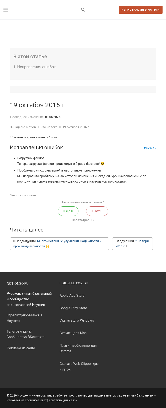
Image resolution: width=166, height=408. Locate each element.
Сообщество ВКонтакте (26, 337)
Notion (31, 127)
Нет (96, 211)
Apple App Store (72, 295)
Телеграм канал (19, 331)
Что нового (49, 127)
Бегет (42, 400)
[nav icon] (5, 9)
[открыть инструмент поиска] (83, 10)
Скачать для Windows (77, 320)
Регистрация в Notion (140, 9)
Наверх (150, 147)
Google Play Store (73, 308)
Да (68, 211)
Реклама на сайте (21, 348)
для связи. (70, 400)
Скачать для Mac (73, 333)
